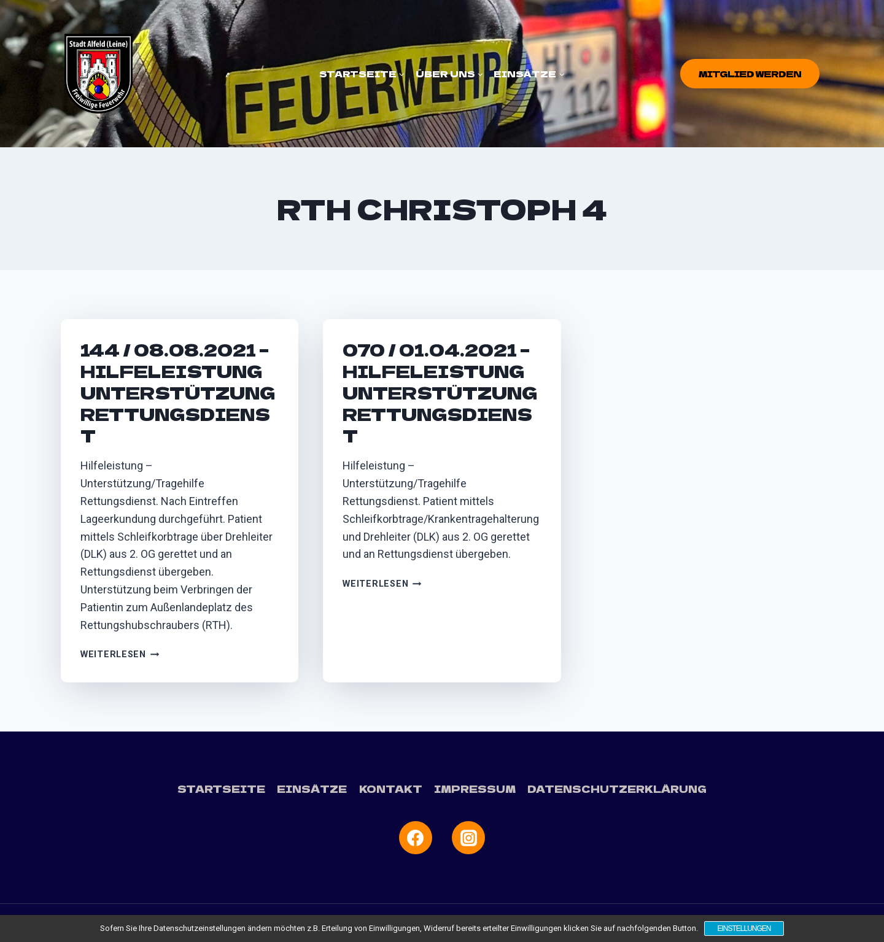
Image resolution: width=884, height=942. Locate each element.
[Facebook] (415, 837)
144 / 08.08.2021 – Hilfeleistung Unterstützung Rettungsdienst (177, 392)
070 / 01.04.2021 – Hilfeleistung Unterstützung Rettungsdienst (440, 392)
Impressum (475, 788)
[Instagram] (468, 837)
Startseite (221, 788)
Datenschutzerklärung (617, 788)
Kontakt (390, 788)
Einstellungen (743, 928)
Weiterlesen (120, 654)
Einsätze (312, 788)
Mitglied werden (750, 74)
